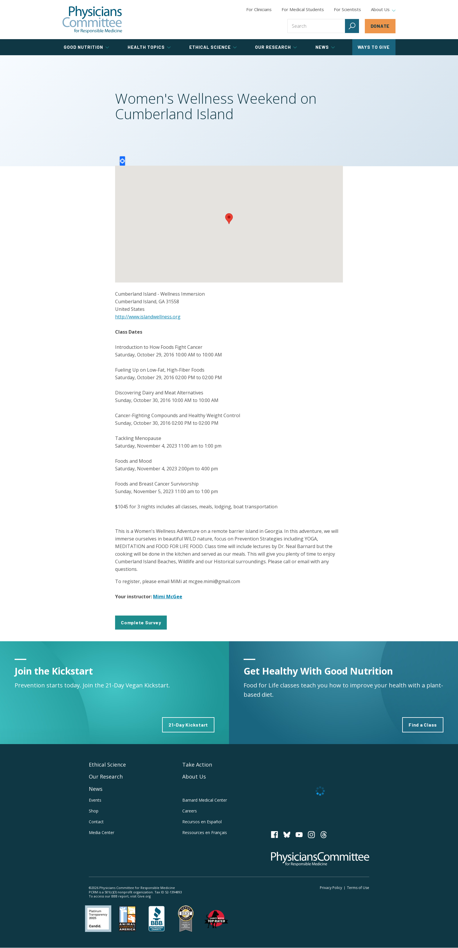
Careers (189, 811)
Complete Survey (141, 622)
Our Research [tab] (276, 47)
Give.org (144, 896)
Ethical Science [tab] (213, 47)
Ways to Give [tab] (374, 47)
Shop (93, 811)
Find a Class (423, 724)
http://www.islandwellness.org (148, 316)
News (96, 788)
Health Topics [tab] (149, 47)
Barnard (204, 800)
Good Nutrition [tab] (86, 47)
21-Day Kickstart (188, 724)
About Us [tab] (383, 9)
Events (95, 800)
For (303, 9)
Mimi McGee (167, 596)
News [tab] (325, 47)
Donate (380, 26)
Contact (96, 821)
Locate (122, 161)
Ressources (204, 832)
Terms (358, 887)
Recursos (202, 821)
